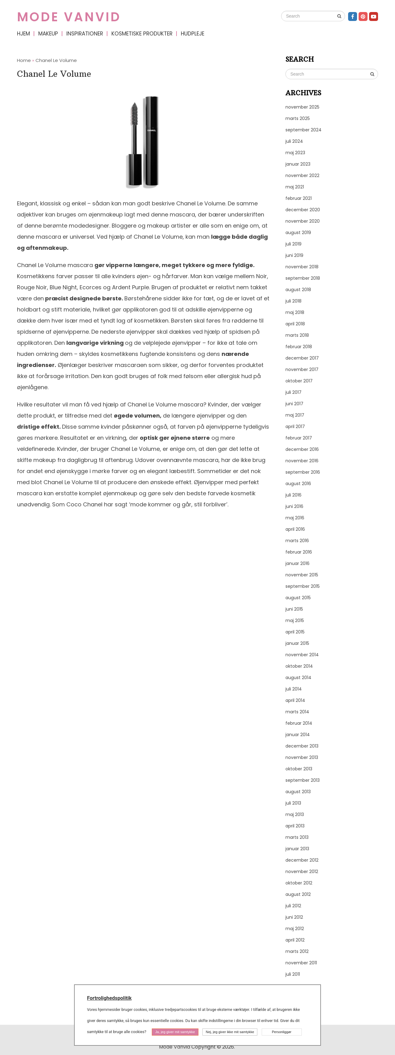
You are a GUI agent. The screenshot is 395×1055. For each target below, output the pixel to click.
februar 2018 (298, 347)
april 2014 (295, 700)
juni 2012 (294, 917)
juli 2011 (292, 974)
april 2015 (295, 632)
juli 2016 (293, 495)
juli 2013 (293, 803)
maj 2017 (294, 415)
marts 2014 (297, 712)
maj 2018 (294, 312)
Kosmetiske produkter (142, 33)
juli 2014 (293, 689)
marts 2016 (297, 541)
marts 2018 (297, 335)
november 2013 (301, 757)
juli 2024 (294, 141)
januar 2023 (297, 164)
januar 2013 (297, 849)
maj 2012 (294, 928)
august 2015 (298, 598)
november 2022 (302, 175)
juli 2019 (293, 244)
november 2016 (301, 461)
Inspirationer (84, 33)
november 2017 (301, 369)
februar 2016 (298, 552)
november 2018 (301, 267)
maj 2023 (295, 153)
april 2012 (295, 940)
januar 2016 (297, 563)
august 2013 (298, 792)
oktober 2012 (298, 883)
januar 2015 (297, 643)
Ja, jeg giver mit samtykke (175, 1032)
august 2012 (298, 894)
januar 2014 (297, 734)
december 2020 (302, 210)
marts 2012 (297, 951)
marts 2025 (297, 118)
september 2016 (302, 472)
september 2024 (303, 130)
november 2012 (301, 871)
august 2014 (298, 677)
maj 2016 (294, 518)
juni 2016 (294, 506)
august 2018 (298, 289)
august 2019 (298, 232)
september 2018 (302, 278)
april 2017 (295, 426)
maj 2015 (294, 620)
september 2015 (302, 586)
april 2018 (295, 324)
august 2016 (298, 483)
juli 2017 (293, 392)
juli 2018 (293, 301)
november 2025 (302, 107)
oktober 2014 (299, 666)
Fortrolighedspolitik (109, 998)
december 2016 (302, 449)
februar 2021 (298, 198)
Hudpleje (192, 33)
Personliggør (281, 1032)
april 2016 (295, 529)
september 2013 (302, 780)
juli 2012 (293, 906)
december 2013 (301, 746)
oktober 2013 (298, 769)
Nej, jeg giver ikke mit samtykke (230, 1032)
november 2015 (301, 575)
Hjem (23, 33)
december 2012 (301, 860)
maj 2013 (294, 814)
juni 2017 (294, 404)
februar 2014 (298, 723)
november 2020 (302, 221)
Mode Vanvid (69, 17)
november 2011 (301, 963)
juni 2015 (294, 609)
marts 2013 (297, 837)
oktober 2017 (299, 381)
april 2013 (295, 826)
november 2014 (302, 655)
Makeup (48, 33)
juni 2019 (294, 255)
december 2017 (302, 358)
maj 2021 (294, 187)
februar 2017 (298, 438)
